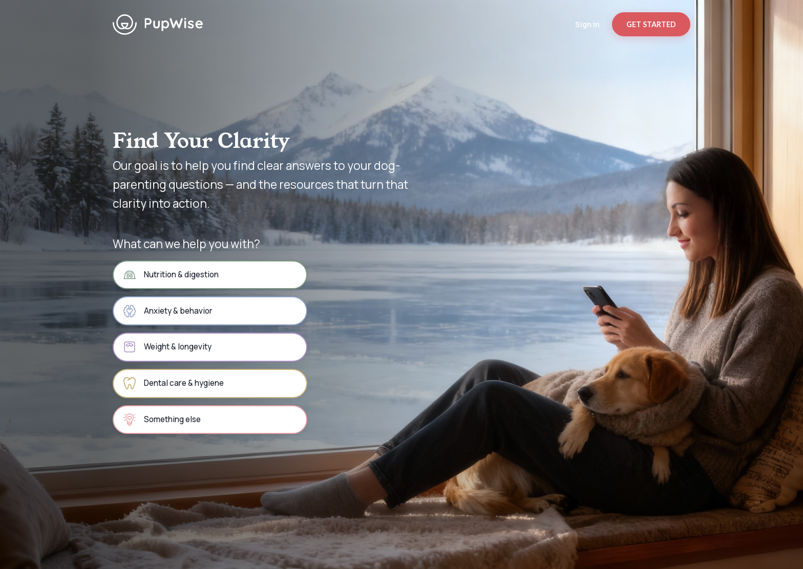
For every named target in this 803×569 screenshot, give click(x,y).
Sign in (587, 24)
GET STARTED (651, 24)
